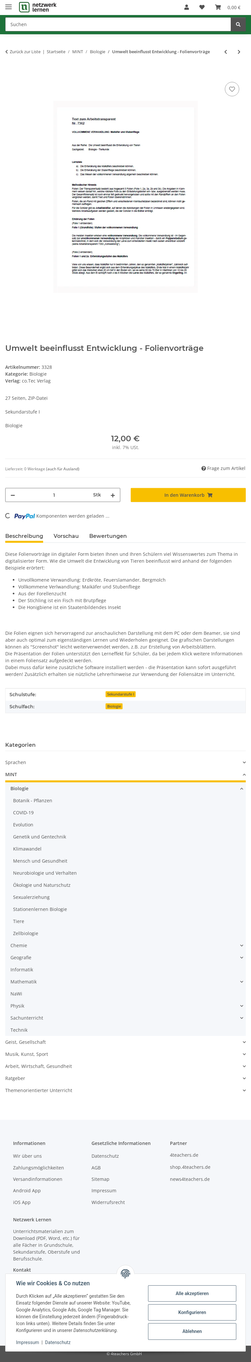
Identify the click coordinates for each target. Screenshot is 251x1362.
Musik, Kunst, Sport (26, 1054)
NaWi (16, 994)
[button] (186, 7)
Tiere (18, 921)
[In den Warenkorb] (10, 73)
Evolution (23, 825)
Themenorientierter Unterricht (38, 1090)
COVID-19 (23, 812)
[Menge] (54, 495)
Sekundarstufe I (120, 694)
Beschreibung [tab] (24, 536)
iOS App (22, 1202)
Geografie (20, 957)
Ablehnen (192, 1331)
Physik (17, 1006)
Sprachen (15, 762)
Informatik (21, 969)
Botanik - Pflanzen (32, 800)
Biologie (38, 374)
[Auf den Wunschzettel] (232, 89)
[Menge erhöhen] (113, 495)
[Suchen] (118, 24)
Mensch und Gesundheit (40, 861)
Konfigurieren (192, 1312)
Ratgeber (15, 1078)
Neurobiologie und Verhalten (45, 873)
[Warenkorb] (228, 7)
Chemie (18, 945)
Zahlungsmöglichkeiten (38, 1168)
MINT (11, 774)
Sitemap (100, 1179)
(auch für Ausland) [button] (62, 469)
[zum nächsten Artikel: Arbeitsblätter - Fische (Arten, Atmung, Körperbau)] (239, 52)
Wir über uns (27, 1156)
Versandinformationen (37, 1179)
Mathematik (23, 981)
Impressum (27, 1342)
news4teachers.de (190, 1179)
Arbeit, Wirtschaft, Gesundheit (38, 1066)
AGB (96, 1168)
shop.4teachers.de (190, 1167)
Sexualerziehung (31, 897)
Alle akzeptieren (192, 1293)
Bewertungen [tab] (108, 536)
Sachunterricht (26, 1018)
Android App (27, 1190)
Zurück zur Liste (25, 52)
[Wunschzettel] (202, 7)
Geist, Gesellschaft (25, 1042)
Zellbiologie (25, 933)
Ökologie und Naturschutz (42, 885)
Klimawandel (27, 849)
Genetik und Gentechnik (39, 837)
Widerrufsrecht (108, 1202)
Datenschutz (58, 1342)
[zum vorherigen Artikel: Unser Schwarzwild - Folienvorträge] (225, 52)
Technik (18, 1030)
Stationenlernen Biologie (40, 909)
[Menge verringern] (13, 495)
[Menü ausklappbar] (8, 4)
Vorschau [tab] (66, 536)
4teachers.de (184, 1155)
